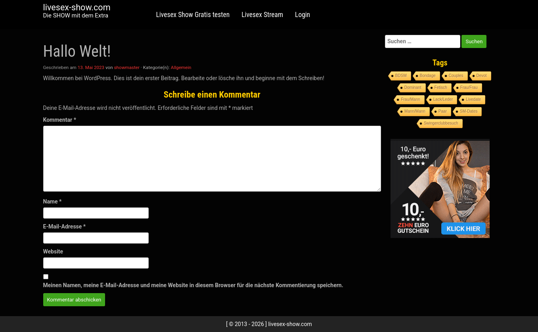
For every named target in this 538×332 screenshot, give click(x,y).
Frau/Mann (410, 99)
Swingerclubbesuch (441, 123)
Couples (456, 75)
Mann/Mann (414, 111)
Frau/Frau (469, 87)
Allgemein (181, 67)
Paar (442, 111)
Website (53, 251)
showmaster (127, 67)
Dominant (412, 87)
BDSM (401, 75)
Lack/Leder (443, 99)
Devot (482, 75)
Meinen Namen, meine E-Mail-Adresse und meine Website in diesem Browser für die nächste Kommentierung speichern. (193, 285)
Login (302, 15)
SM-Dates (468, 111)
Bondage (428, 75)
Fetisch (441, 87)
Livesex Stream (262, 15)
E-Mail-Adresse (64, 226)
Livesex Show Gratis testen (193, 15)
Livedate (473, 99)
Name (52, 201)
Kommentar (59, 120)
